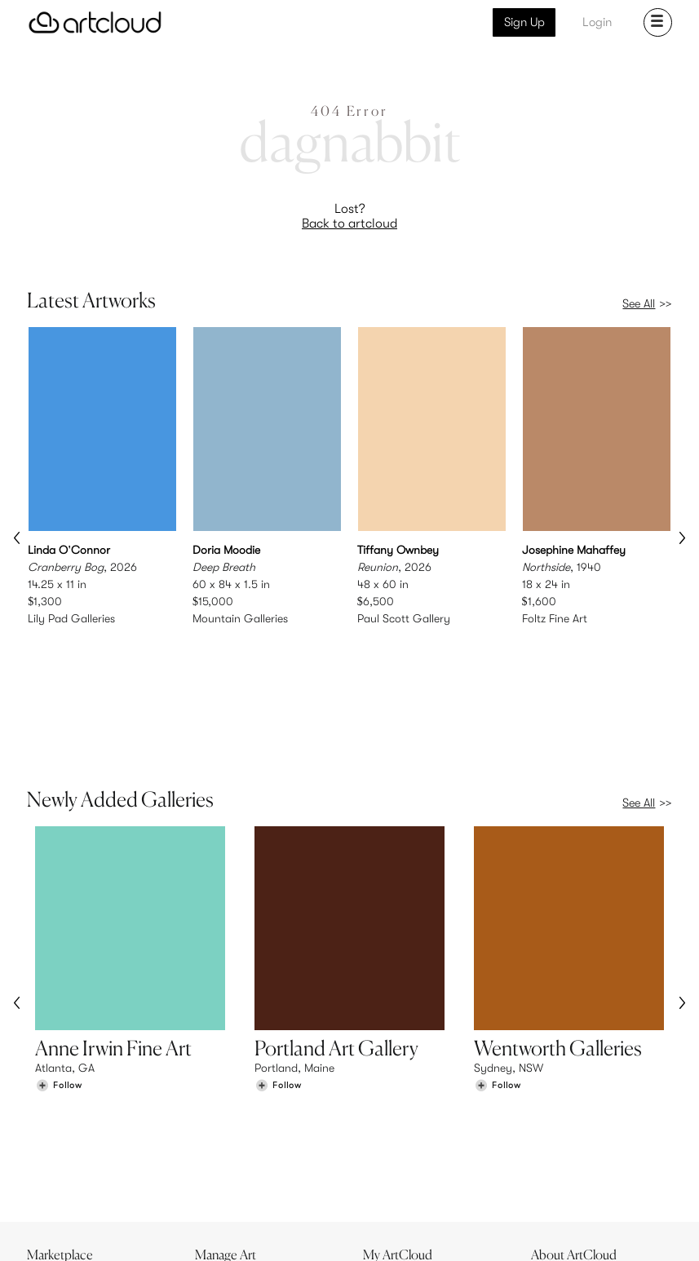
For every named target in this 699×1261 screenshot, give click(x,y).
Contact (560, 1162)
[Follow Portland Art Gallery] (278, 999)
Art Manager (402, 1162)
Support (224, 1162)
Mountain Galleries (240, 617)
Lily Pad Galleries (71, 617)
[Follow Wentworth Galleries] (497, 999)
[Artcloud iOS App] (612, 1229)
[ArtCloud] (95, 22)
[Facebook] (543, 1230)
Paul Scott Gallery (403, 617)
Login (597, 22)
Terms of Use (96, 1238)
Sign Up (524, 22)
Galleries (58, 1162)
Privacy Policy (161, 1238)
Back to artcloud (349, 223)
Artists (51, 1145)
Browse (54, 1128)
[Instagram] (469, 1230)
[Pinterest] (506, 1230)
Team (552, 1128)
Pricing (221, 1145)
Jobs (551, 1145)
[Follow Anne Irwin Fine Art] (58, 999)
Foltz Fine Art (554, 617)
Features (225, 1128)
